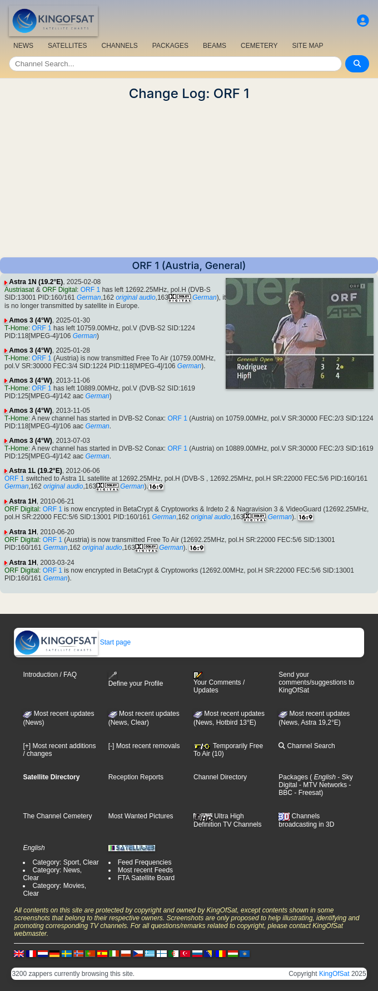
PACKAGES (170, 46)
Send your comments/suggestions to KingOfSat (316, 682)
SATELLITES (67, 46)
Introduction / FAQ (50, 674)
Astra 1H (22, 501)
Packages (293, 777)
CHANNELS (119, 46)
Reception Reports (135, 777)
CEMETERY (259, 46)
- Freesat (306, 793)
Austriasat (19, 290)
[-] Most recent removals (144, 746)
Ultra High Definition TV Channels (227, 820)
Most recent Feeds (145, 870)
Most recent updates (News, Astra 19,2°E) (314, 718)
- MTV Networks (322, 785)
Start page (72, 642)
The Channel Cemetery (57, 816)
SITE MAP (307, 46)
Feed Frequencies (145, 862)
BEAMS (214, 46)
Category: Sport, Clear (65, 862)
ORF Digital (59, 290)
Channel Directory (220, 777)
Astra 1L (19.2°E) (35, 471)
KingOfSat (334, 974)
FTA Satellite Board (146, 878)
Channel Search (306, 746)
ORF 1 (90, 290)
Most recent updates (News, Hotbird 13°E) (229, 718)
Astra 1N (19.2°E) (36, 282)
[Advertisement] (189, 179)
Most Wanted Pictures (140, 816)
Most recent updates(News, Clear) (144, 718)
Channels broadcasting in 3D (306, 820)
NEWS (23, 46)
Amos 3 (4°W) (30, 320)
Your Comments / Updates (219, 683)
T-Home (16, 328)
